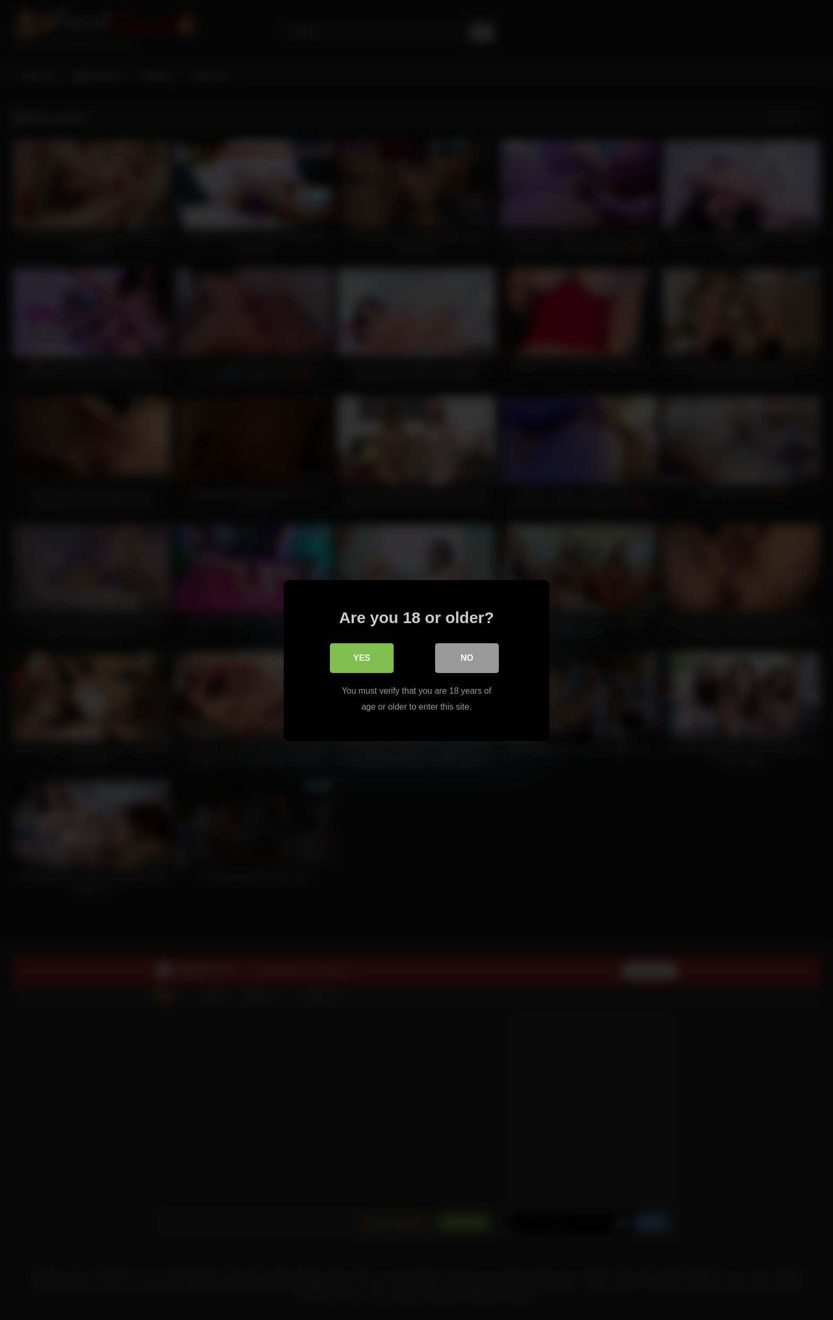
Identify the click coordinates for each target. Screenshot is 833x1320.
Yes (361, 657)
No (467, 657)
